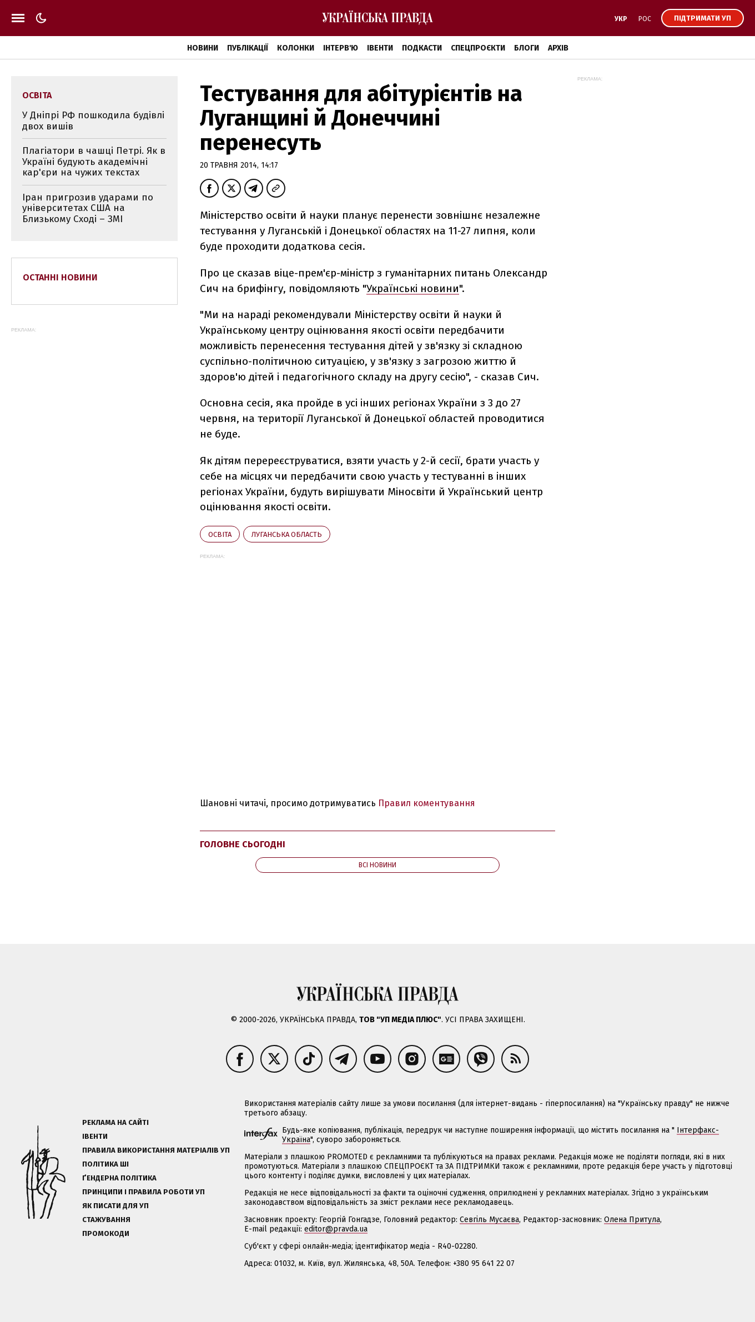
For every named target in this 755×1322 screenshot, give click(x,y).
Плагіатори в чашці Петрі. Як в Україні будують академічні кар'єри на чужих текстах (93, 161)
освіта (219, 534)
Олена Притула (632, 1219)
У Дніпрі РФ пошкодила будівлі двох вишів (93, 120)
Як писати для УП (115, 1206)
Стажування (106, 1219)
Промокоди (105, 1233)
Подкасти (422, 48)
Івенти (380, 48)
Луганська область (286, 534)
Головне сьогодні (242, 844)
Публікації (247, 48)
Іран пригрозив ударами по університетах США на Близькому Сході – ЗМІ (87, 208)
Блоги (526, 48)
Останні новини (60, 277)
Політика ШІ (105, 1164)
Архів (558, 48)
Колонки (295, 48)
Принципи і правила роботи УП (143, 1192)
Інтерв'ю (340, 48)
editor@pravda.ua (336, 1229)
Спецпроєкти (478, 48)
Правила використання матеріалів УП (156, 1150)
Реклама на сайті (115, 1122)
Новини (202, 48)
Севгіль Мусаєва (489, 1219)
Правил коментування (426, 803)
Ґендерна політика (119, 1178)
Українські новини (412, 288)
